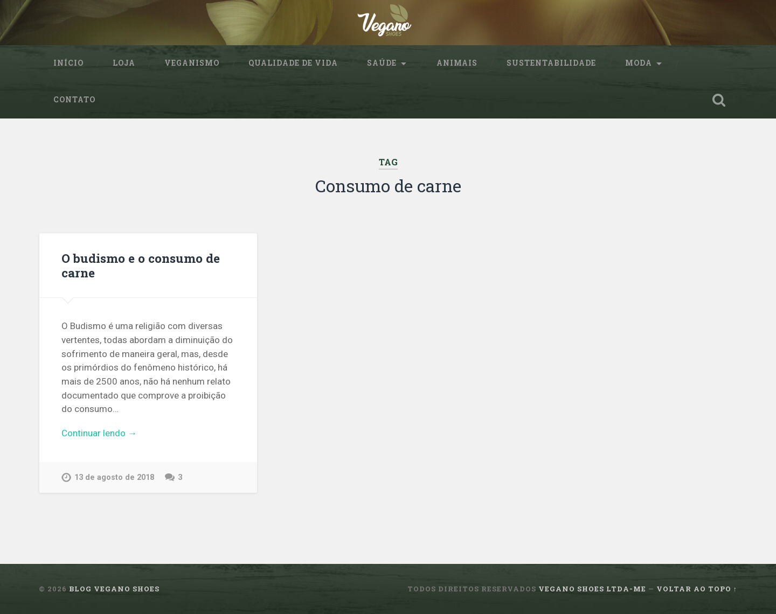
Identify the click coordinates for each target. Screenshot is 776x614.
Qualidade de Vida (293, 63)
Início (68, 63)
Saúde (382, 63)
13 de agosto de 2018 (114, 477)
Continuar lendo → (99, 433)
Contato (74, 99)
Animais (456, 63)
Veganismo (191, 63)
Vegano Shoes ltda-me (592, 588)
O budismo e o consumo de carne (140, 265)
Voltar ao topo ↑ (696, 588)
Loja (124, 63)
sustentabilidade (551, 63)
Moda (638, 63)
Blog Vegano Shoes (114, 588)
